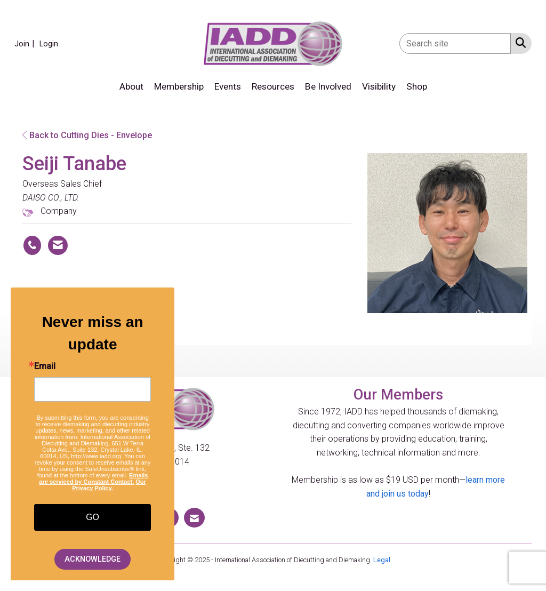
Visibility (379, 86)
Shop (416, 86)
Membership (179, 86)
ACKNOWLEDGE (93, 559)
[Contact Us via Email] (194, 518)
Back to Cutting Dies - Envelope (87, 135)
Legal (381, 560)
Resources (273, 86)
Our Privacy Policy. (109, 484)
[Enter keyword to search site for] (455, 43)
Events (227, 86)
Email (44, 366)
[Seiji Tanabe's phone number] (32, 245)
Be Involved (328, 86)
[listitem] (25, 43)
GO (92, 517)
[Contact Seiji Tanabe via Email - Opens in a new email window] (58, 245)
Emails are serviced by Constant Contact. (93, 478)
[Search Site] (518, 42)
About (131, 86)
